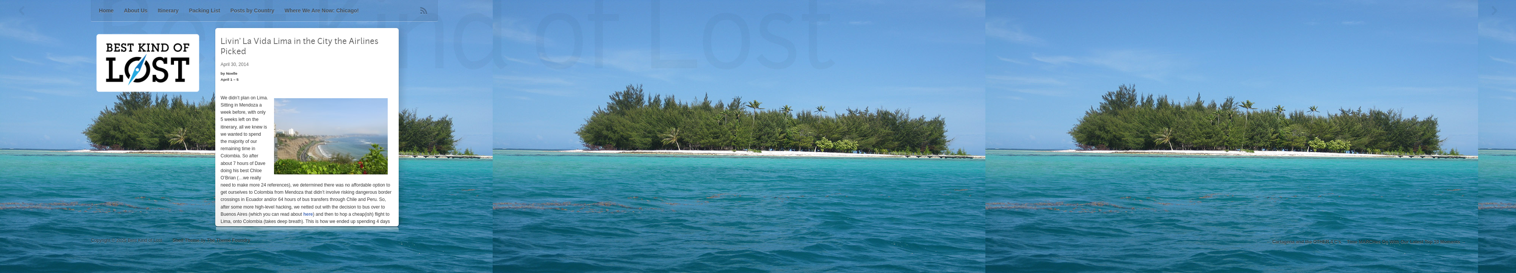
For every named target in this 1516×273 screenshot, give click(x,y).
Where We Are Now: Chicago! (322, 11)
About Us (135, 11)
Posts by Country (252, 11)
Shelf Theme (185, 240)
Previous (22, 10)
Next (1494, 10)
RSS (424, 11)
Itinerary (168, 11)
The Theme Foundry (229, 240)
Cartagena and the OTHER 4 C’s (1306, 242)
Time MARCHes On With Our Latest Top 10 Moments (1403, 242)
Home (106, 11)
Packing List (204, 11)
